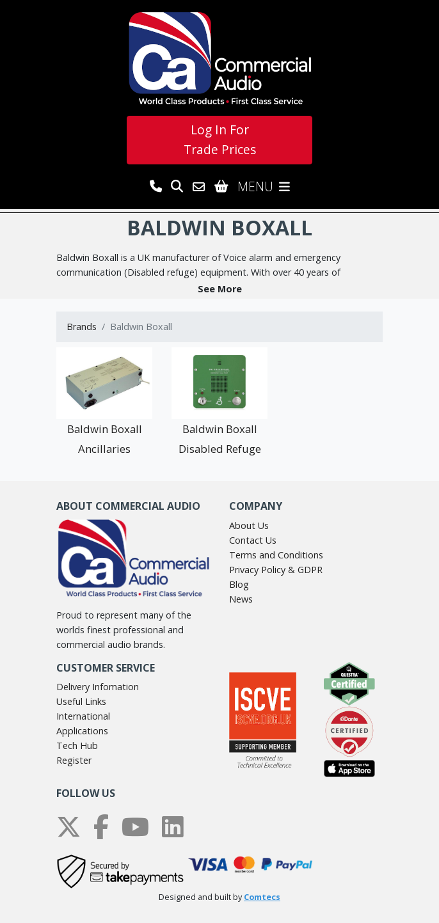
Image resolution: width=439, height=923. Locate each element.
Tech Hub (77, 745)
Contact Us (252, 540)
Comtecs (262, 897)
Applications (82, 731)
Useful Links (81, 701)
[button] (219, 288)
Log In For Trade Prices (220, 139)
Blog (239, 584)
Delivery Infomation (97, 687)
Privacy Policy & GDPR (276, 570)
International (83, 716)
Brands (82, 326)
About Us (249, 525)
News (241, 599)
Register (74, 760)
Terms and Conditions (276, 555)
